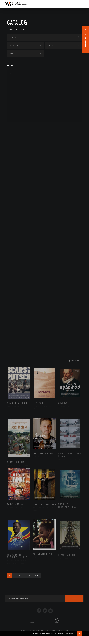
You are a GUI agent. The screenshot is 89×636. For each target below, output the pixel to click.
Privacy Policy (50, 630)
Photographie (17, 110)
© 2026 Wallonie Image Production (32, 630)
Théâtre (14, 117)
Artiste (14, 88)
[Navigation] (80, 4)
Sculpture (15, 114)
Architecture (17, 80)
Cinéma (14, 91)
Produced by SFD (63, 630)
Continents (13, 125)
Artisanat (15, 84)
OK (79, 633)
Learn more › (69, 633)
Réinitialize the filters (16, 29)
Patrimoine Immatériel (20, 103)
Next (37, 575)
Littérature (16, 95)
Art (10, 73)
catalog (17, 22)
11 (30, 575)
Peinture (15, 106)
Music (14, 99)
